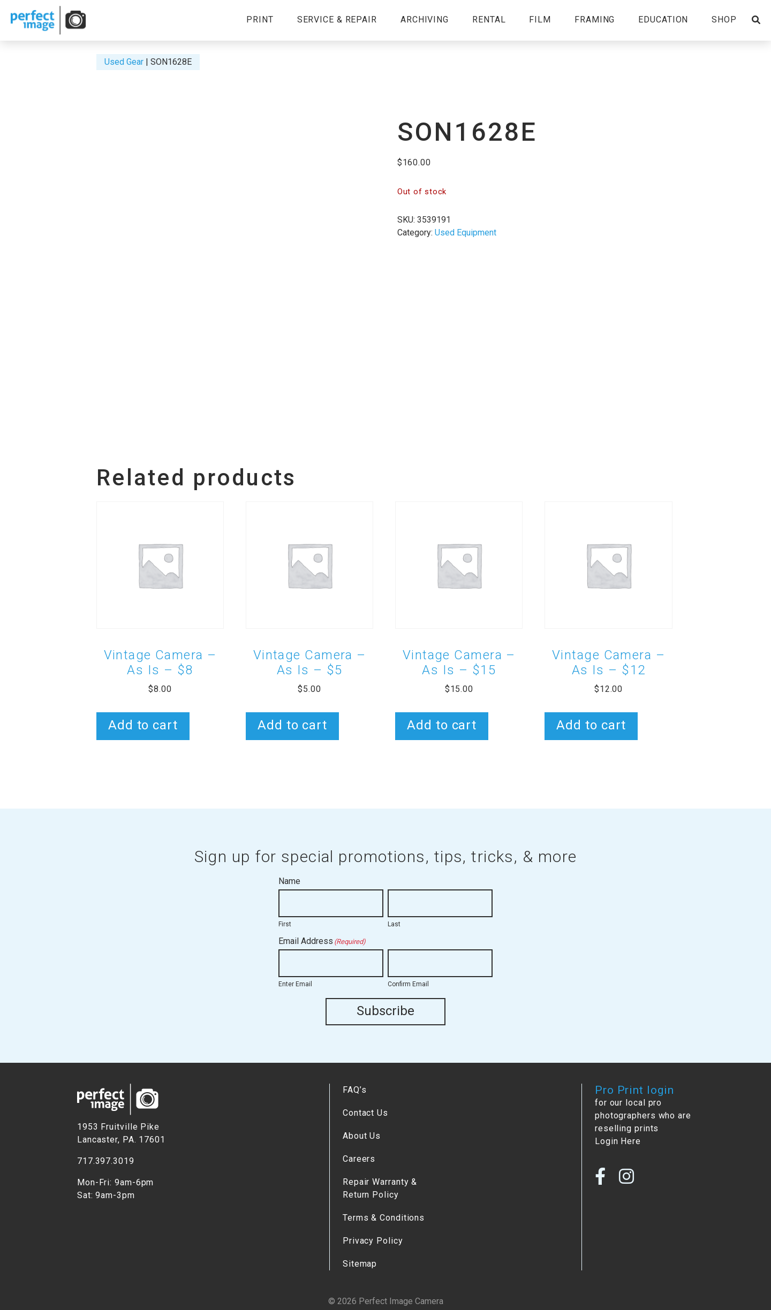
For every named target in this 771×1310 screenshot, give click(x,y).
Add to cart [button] (143, 725)
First (284, 924)
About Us (362, 1136)
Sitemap (360, 1264)
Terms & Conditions (384, 1218)
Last (394, 924)
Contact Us (365, 1113)
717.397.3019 (105, 1161)
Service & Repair (337, 19)
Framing (595, 19)
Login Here (618, 1141)
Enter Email (295, 984)
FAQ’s (354, 1090)
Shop (724, 19)
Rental (488, 19)
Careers (359, 1159)
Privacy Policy (373, 1241)
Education (663, 19)
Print (259, 19)
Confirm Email (408, 984)
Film (540, 19)
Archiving (424, 19)
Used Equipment (465, 232)
